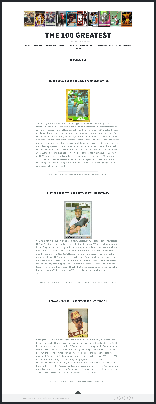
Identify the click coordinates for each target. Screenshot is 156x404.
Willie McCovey (98, 282)
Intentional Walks (71, 282)
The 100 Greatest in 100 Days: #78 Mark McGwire (78, 81)
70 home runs (78, 174)
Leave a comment (101, 174)
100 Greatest (69, 174)
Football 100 (63, 46)
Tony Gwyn (90, 381)
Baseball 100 (37, 46)
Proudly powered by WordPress (34, 398)
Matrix (78, 48)
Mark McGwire (89, 174)
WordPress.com (65, 398)
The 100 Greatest (78, 35)
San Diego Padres (80, 381)
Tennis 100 (113, 46)
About (27, 46)
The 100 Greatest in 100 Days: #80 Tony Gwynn (78, 300)
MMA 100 (93, 46)
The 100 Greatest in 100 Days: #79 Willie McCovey (78, 193)
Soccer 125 (102, 46)
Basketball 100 (50, 46)
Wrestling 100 (125, 46)
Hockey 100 (83, 46)
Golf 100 (73, 46)
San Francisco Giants (85, 282)
